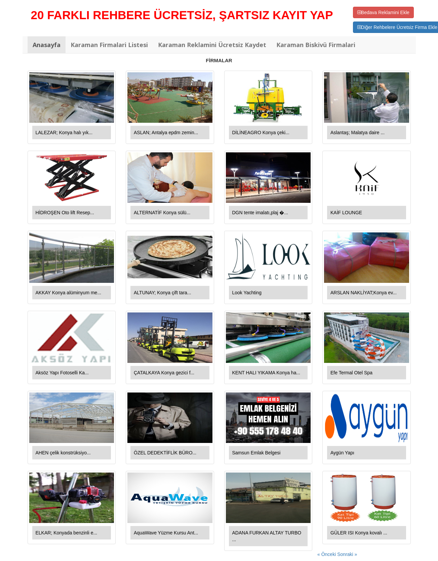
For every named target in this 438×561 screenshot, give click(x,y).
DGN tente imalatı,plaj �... (260, 212)
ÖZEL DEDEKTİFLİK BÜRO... (165, 452)
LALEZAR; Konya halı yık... (64, 132)
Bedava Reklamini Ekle (383, 12)
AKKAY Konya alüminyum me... (69, 292)
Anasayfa (47, 45)
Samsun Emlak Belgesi (256, 452)
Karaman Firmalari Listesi (109, 45)
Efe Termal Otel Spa (351, 372)
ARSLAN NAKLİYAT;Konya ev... (363, 292)
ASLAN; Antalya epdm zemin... (166, 132)
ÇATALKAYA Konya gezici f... (164, 372)
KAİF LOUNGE (346, 212)
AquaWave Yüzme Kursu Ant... (166, 532)
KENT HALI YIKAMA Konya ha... (266, 372)
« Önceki (327, 554)
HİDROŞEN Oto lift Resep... (65, 212)
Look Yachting (247, 292)
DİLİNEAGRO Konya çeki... (260, 132)
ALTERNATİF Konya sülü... (162, 212)
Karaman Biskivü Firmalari (315, 45)
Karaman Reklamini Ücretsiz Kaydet (212, 45)
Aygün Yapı (342, 452)
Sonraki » (347, 554)
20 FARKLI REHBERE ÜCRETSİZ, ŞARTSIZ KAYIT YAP (182, 15)
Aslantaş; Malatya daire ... (357, 132)
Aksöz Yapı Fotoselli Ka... (62, 372)
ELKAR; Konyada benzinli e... (66, 532)
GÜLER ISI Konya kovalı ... (358, 532)
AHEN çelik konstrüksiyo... (63, 452)
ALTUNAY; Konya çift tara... (162, 292)
